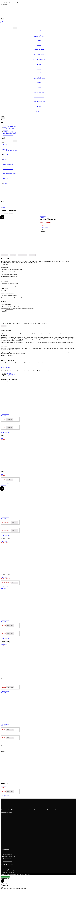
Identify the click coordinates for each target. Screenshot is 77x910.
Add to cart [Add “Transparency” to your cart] (10, 643)
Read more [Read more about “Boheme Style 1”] (14, 540)
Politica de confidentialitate (9, 874)
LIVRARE (39, 64)
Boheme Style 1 (4, 559)
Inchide (2, 117)
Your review (4, 329)
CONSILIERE (32, 273)
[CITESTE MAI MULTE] (7, 830)
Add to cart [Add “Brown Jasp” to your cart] (10, 748)
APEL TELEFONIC (5, 895)
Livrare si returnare (7, 872)
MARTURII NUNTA (39, 54)
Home (2, 213)
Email (2, 339)
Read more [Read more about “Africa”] (9, 437)
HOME (39, 30)
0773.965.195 (10, 391)
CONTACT (39, 69)
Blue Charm (42, 217)
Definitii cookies (7, 877)
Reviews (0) (13, 273)
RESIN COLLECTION (11, 132)
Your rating (3, 328)
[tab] (4, 273)
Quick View (3, 433)
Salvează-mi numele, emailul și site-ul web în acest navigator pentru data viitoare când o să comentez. (24, 341)
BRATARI (39, 35)
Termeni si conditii (7, 879)
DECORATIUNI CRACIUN (39, 59)
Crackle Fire (43, 216)
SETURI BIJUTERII (39, 49)
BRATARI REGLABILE (39, 36)
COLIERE (39, 40)
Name (2, 337)
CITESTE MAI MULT (6, 385)
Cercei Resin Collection (11, 128)
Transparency (4, 662)
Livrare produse (22, 273)
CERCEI (39, 45)
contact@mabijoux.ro (11, 394)
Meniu (2, 116)
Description (4, 273)
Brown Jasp (3, 767)
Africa (2, 456)
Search (14, 27)
